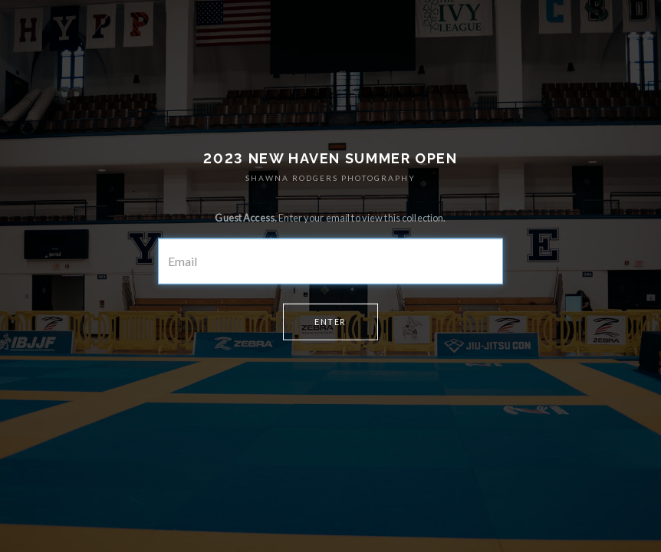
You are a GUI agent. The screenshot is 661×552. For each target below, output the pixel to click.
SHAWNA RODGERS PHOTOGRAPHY (330, 177)
